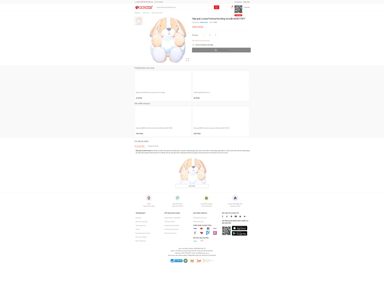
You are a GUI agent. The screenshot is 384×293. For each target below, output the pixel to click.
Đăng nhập (246, 2)
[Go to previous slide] (134, 86)
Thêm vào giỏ (221, 50)
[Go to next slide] (250, 86)
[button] (168, 40)
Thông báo (245, 7)
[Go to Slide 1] (139, 21)
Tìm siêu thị (159, 2)
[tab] (141, 146)
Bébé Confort (204, 22)
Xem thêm (192, 186)
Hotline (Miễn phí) (143, 2)
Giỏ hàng (235, 7)
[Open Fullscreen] (187, 59)
